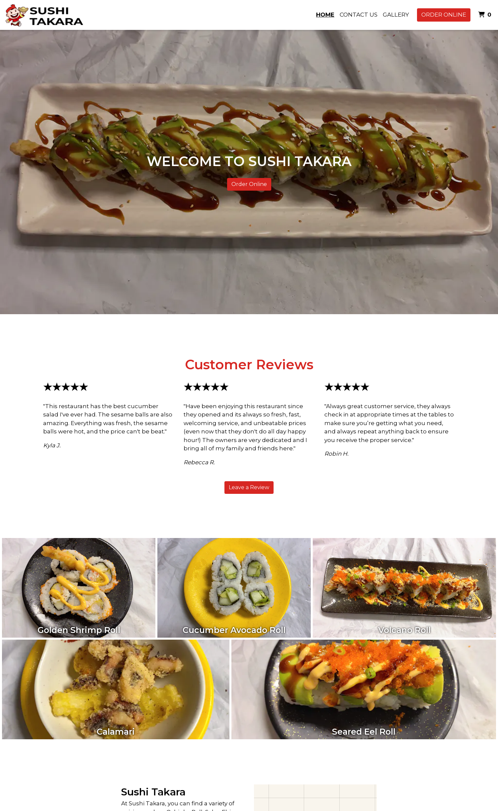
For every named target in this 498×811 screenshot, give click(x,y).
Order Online (443, 14)
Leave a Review (249, 487)
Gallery (396, 14)
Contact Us (358, 14)
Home (325, 14)
